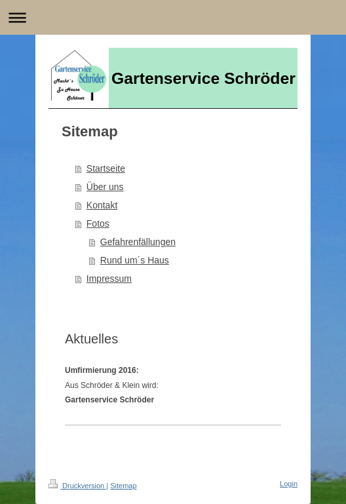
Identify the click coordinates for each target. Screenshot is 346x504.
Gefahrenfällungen (138, 242)
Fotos (97, 223)
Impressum (109, 278)
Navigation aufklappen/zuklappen (173, 17)
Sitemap (123, 486)
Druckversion (77, 486)
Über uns (105, 187)
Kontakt (101, 205)
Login (289, 484)
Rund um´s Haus (134, 260)
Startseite (105, 168)
